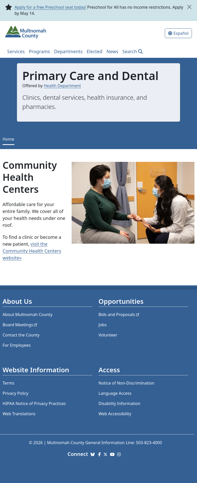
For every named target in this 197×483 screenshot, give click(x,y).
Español (181, 33)
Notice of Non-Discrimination (126, 383)
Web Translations (19, 414)
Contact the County (21, 335)
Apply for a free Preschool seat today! (50, 7)
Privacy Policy (15, 393)
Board (20, 325)
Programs (39, 51)
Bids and (119, 314)
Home (8, 139)
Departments (68, 51)
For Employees (17, 345)
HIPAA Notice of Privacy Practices (34, 403)
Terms (8, 383)
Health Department (62, 85)
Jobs (102, 325)
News (112, 51)
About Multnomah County (27, 314)
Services (16, 51)
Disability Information (119, 403)
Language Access (115, 393)
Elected (94, 51)
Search (129, 51)
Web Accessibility (114, 414)
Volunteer (107, 335)
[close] (189, 7)
